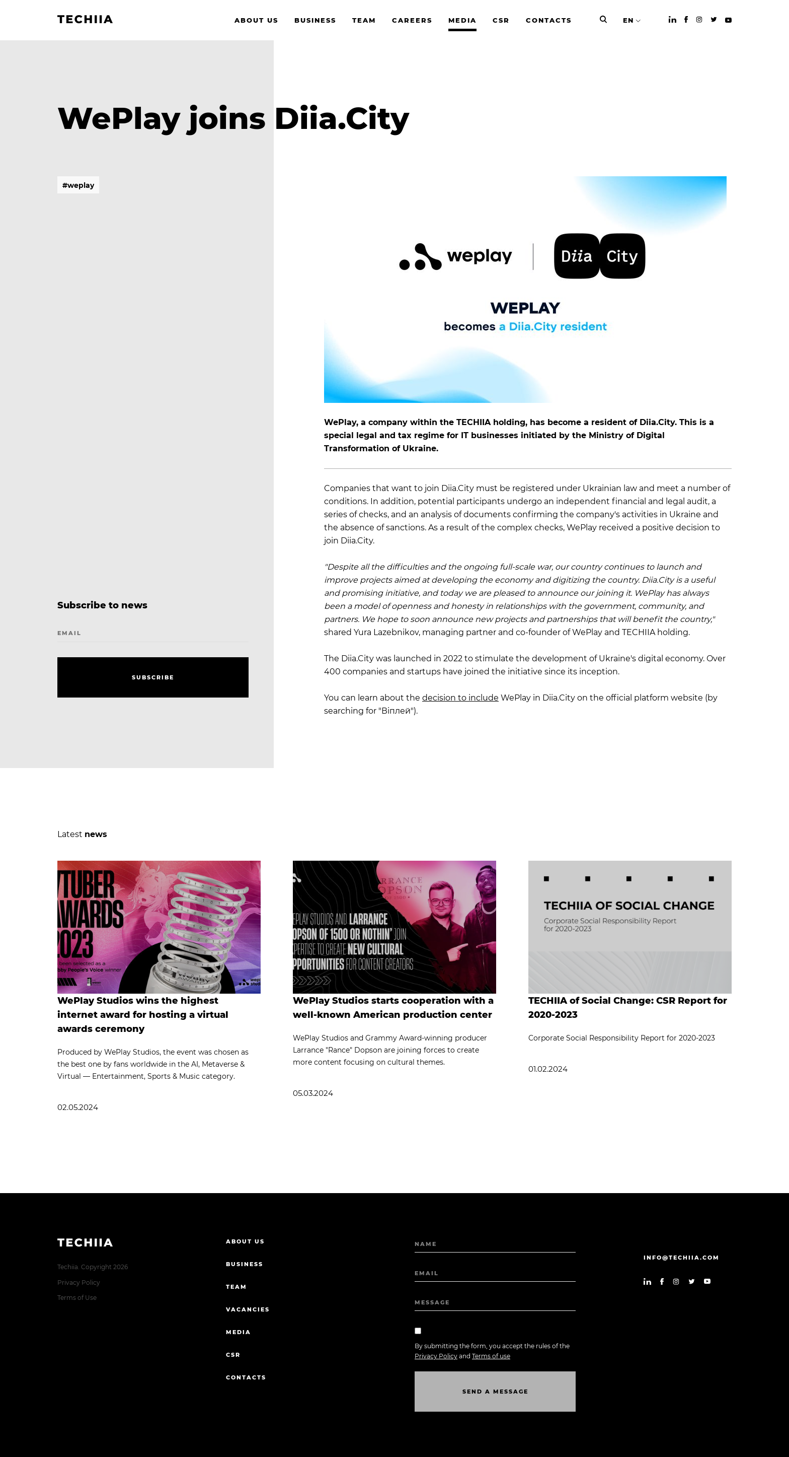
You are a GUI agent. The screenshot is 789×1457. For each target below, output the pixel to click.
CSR (233, 1354)
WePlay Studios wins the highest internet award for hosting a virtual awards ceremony (142, 1014)
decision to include (460, 698)
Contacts (246, 1377)
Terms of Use (77, 1297)
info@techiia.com (682, 1257)
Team (236, 1286)
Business (244, 1264)
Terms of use (491, 1356)
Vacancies (248, 1309)
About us (245, 1241)
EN (628, 20)
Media (238, 1332)
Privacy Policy (78, 1282)
